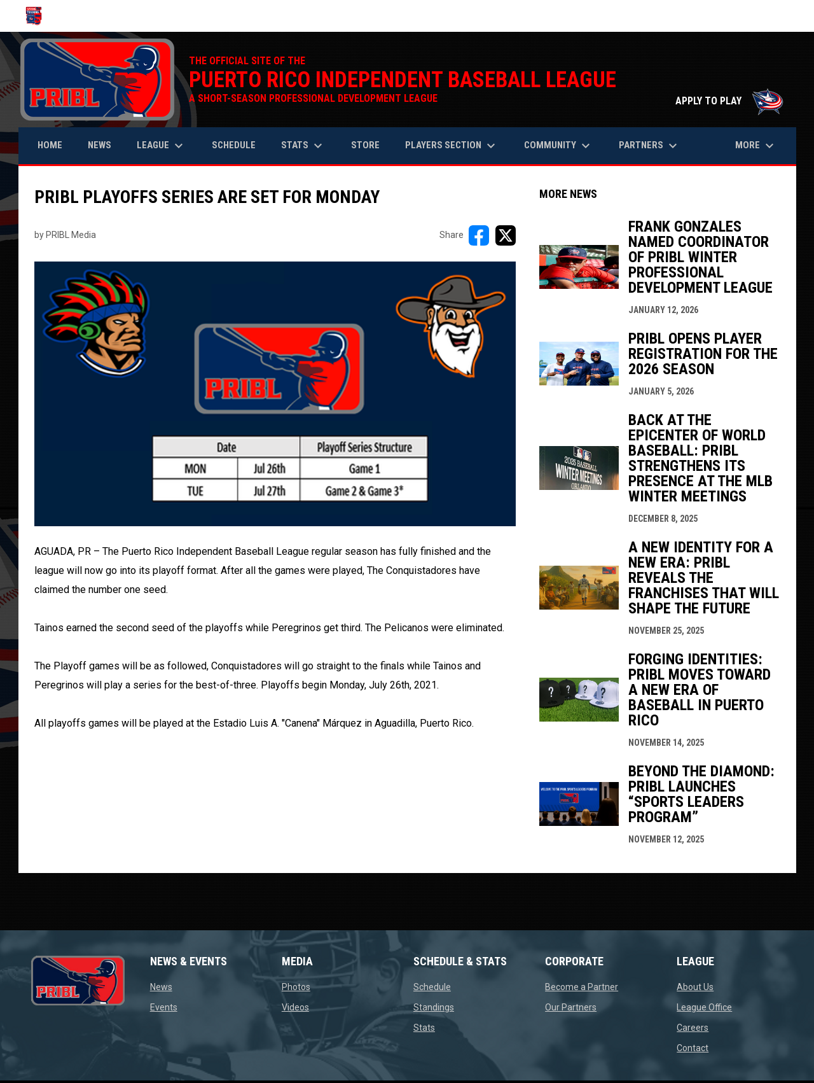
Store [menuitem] (370, 145)
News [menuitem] (99, 145)
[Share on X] (505, 235)
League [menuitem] (161, 145)
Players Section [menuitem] (452, 145)
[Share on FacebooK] (479, 235)
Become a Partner (581, 987)
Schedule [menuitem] (234, 145)
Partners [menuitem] (649, 145)
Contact (692, 1048)
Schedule (432, 987)
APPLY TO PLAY (729, 101)
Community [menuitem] (558, 145)
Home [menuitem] (50, 145)
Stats (424, 1028)
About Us (695, 987)
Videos (295, 1007)
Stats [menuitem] (303, 145)
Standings (433, 1007)
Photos (296, 987)
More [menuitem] (756, 145)
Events (163, 1007)
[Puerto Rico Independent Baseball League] (38, 15)
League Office (704, 1007)
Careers (692, 1028)
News (161, 987)
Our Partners (571, 1007)
